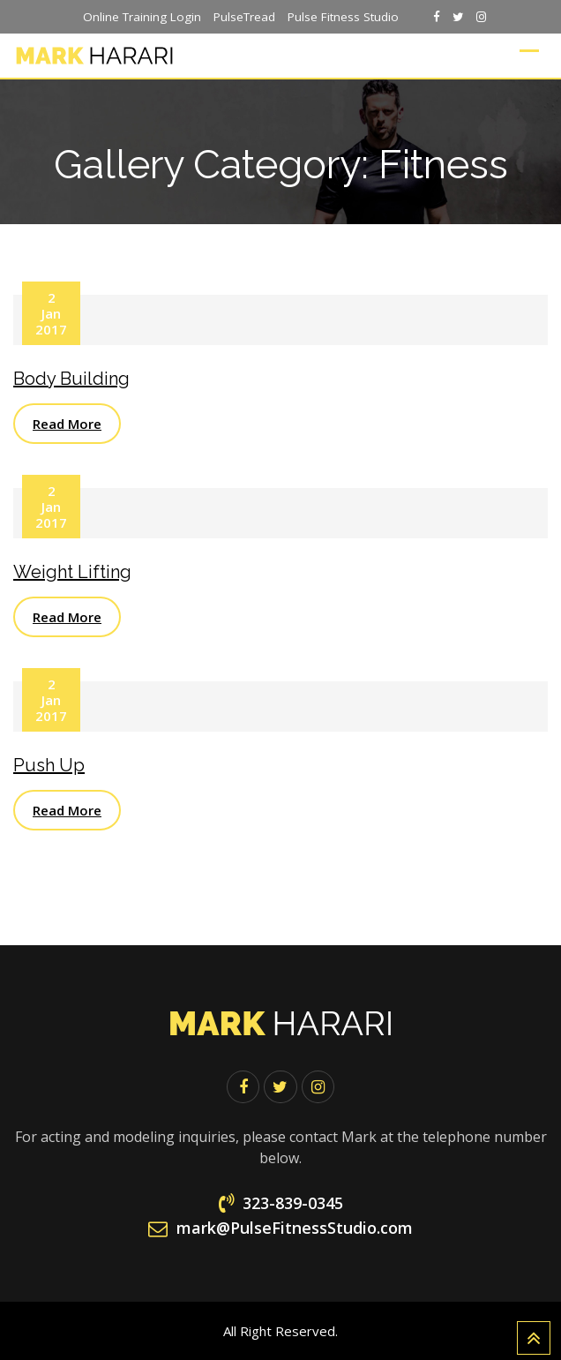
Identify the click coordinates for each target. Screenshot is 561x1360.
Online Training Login (142, 17)
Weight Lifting (72, 571)
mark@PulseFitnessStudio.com (294, 1227)
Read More (67, 423)
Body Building (71, 378)
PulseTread (244, 17)
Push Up (49, 765)
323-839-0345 (293, 1202)
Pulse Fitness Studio (343, 17)
